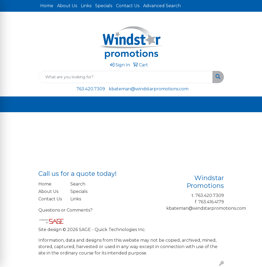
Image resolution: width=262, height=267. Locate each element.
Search (77, 184)
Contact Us (127, 5)
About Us (67, 5)
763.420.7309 (90, 88)
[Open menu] (251, 104)
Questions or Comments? (65, 210)
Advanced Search (162, 5)
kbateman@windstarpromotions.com (148, 88)
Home (46, 5)
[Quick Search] (125, 77)
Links (86, 5)
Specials (103, 5)
